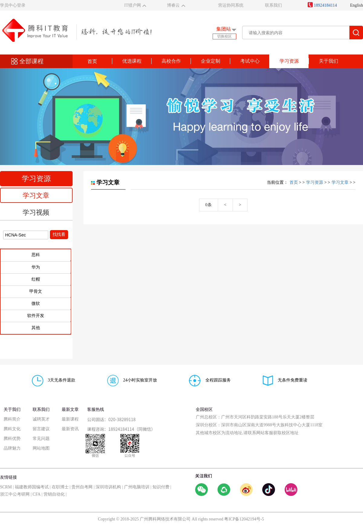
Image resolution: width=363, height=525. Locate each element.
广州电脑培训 (136, 487)
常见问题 (41, 438)
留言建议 (41, 429)
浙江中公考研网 (15, 494)
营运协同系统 (231, 5)
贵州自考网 (82, 487)
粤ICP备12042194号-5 (244, 519)
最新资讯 (70, 429)
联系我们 (273, 5)
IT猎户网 (132, 5)
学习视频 (36, 212)
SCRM (6, 487)
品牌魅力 (12, 448)
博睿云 (173, 5)
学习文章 (36, 195)
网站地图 (41, 448)
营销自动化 (54, 494)
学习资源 (314, 182)
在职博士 (60, 487)
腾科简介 (12, 419)
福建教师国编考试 (32, 487)
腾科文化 (12, 429)
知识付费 (160, 487)
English (356, 5)
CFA (37, 494)
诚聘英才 (41, 419)
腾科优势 (12, 438)
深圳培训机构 (108, 487)
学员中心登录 (12, 5)
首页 (92, 61)
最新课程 (70, 419)
